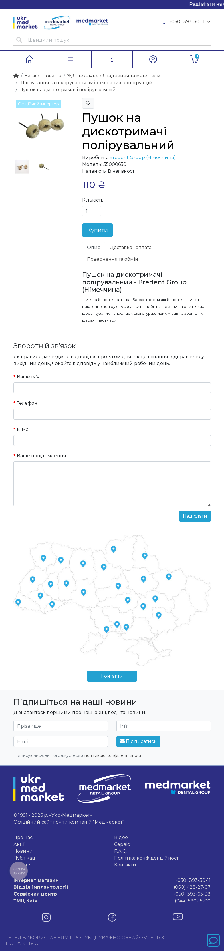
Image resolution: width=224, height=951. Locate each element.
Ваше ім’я (28, 377)
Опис (93, 247)
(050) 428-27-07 (112, 887)
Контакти (112, 676)
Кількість (93, 200)
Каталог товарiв (43, 76)
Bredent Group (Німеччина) (142, 157)
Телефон (27, 403)
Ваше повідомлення (41, 455)
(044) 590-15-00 (112, 901)
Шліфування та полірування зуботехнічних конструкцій (85, 82)
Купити (97, 230)
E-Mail (24, 429)
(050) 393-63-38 (112, 894)
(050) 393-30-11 (186, 22)
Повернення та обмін (112, 259)
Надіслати (195, 516)
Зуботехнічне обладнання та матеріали (113, 76)
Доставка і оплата (131, 247)
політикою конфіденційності (113, 755)
